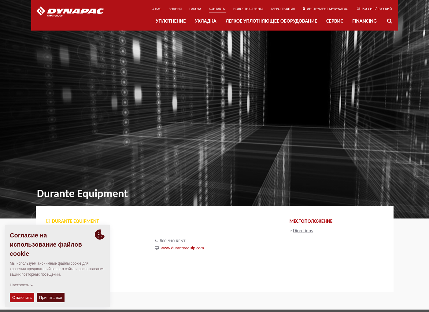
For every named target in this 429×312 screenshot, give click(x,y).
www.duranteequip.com (182, 248)
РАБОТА (195, 9)
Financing (364, 21)
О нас (156, 9)
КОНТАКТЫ (217, 9)
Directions (303, 230)
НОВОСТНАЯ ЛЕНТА (248, 9)
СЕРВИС (334, 21)
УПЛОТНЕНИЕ (171, 21)
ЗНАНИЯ (175, 9)
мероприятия (283, 9)
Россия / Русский (374, 9)
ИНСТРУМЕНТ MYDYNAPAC (325, 9)
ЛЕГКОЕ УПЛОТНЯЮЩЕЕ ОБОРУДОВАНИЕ (271, 21)
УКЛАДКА (205, 21)
